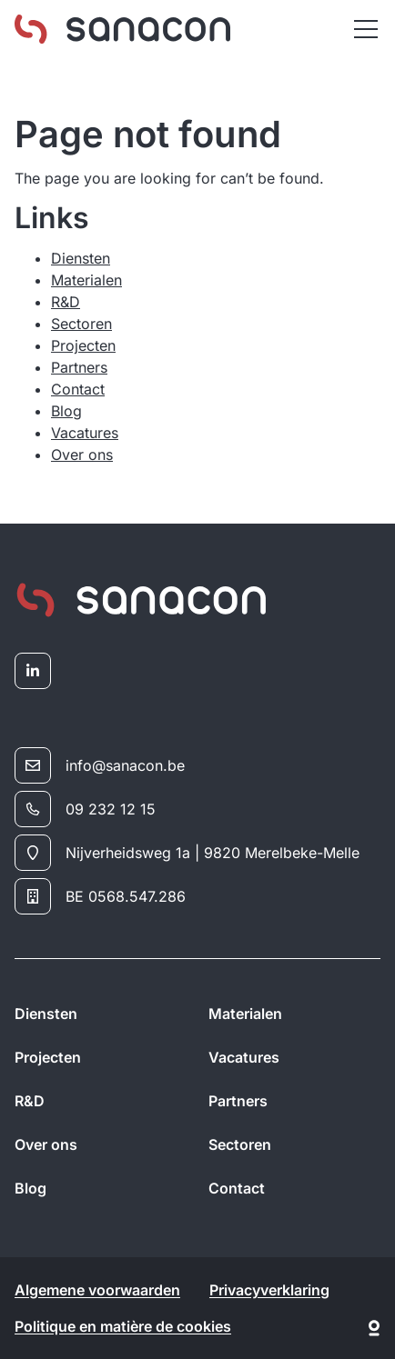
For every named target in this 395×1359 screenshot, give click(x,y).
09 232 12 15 (85, 809)
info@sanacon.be (100, 765)
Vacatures (84, 433)
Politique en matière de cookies (123, 1326)
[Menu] (365, 29)
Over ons (82, 454)
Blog (66, 411)
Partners (79, 367)
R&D (65, 302)
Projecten (83, 345)
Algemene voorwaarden (97, 1290)
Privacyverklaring (269, 1290)
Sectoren (81, 324)
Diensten (80, 258)
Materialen (86, 280)
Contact (78, 389)
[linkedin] (33, 671)
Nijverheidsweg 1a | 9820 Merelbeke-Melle (187, 852)
